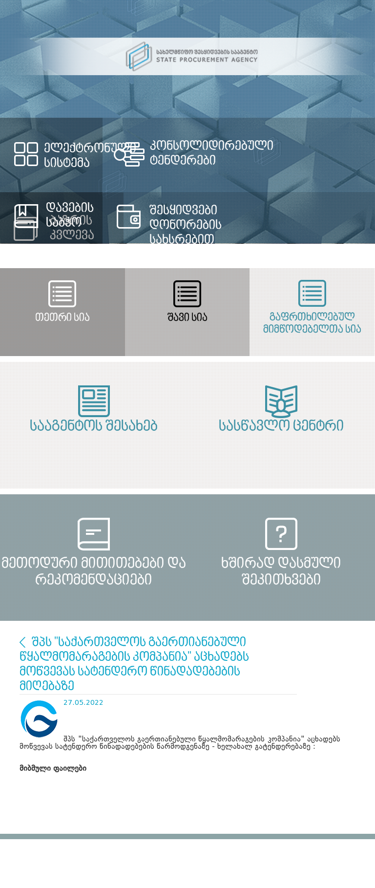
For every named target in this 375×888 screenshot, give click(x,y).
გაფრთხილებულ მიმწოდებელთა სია (312, 324)
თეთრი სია (62, 318)
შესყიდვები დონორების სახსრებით (185, 226)
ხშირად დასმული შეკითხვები (281, 572)
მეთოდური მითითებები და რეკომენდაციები (93, 572)
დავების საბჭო (70, 216)
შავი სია (187, 318)
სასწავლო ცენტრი (281, 427)
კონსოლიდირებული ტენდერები (211, 154)
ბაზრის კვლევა (22, 642)
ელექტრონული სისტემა (90, 156)
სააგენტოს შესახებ (94, 427)
